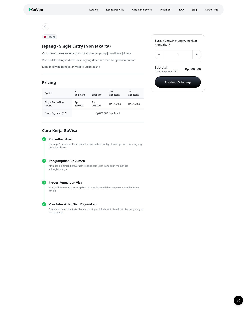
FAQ (181, 9)
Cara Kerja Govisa (142, 9)
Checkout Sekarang (178, 82)
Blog (194, 9)
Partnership (211, 9)
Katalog (93, 9)
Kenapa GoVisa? (115, 9)
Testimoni (165, 9)
